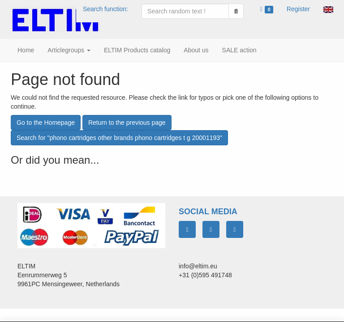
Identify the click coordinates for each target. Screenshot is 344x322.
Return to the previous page (127, 122)
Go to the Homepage (46, 122)
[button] (328, 9)
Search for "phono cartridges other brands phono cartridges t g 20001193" (119, 137)
